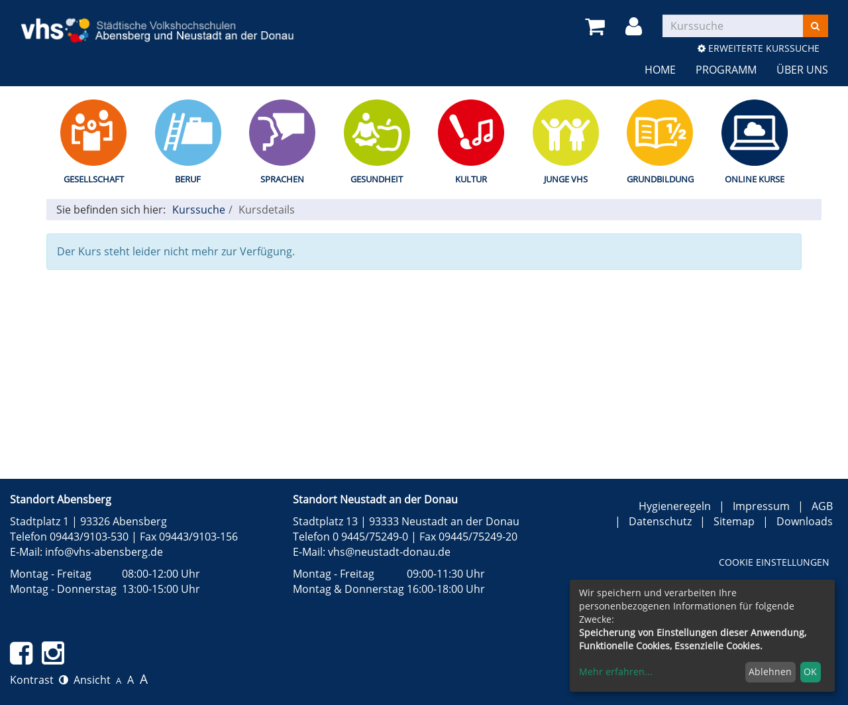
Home (660, 69)
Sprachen (282, 179)
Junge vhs (566, 179)
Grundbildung (660, 179)
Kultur (471, 179)
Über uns (802, 69)
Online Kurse (754, 179)
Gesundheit (376, 179)
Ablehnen (770, 671)
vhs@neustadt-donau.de (389, 552)
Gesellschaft (94, 179)
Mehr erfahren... (616, 671)
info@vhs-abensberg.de (104, 552)
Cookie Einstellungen (774, 562)
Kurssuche (198, 209)
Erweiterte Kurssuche (759, 48)
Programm (726, 69)
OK (810, 671)
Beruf (188, 179)
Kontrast (39, 680)
